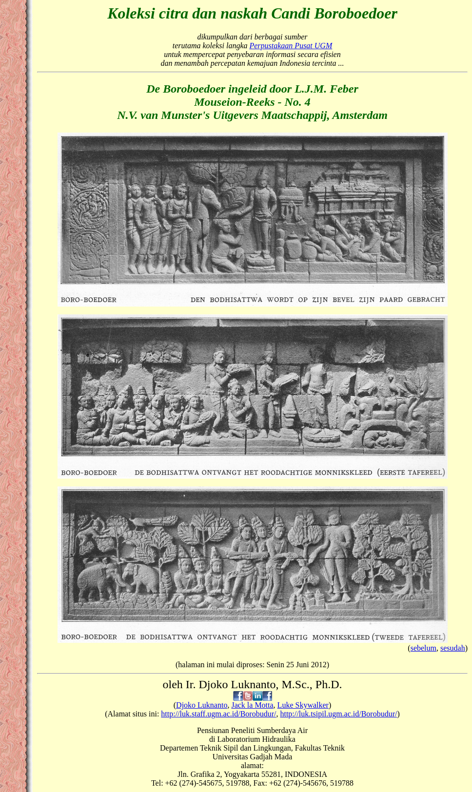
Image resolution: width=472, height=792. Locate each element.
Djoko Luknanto (201, 705)
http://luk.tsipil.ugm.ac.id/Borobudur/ (338, 714)
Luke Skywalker (303, 705)
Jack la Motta (252, 705)
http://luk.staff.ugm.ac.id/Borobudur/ (218, 714)
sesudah (452, 648)
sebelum (423, 648)
